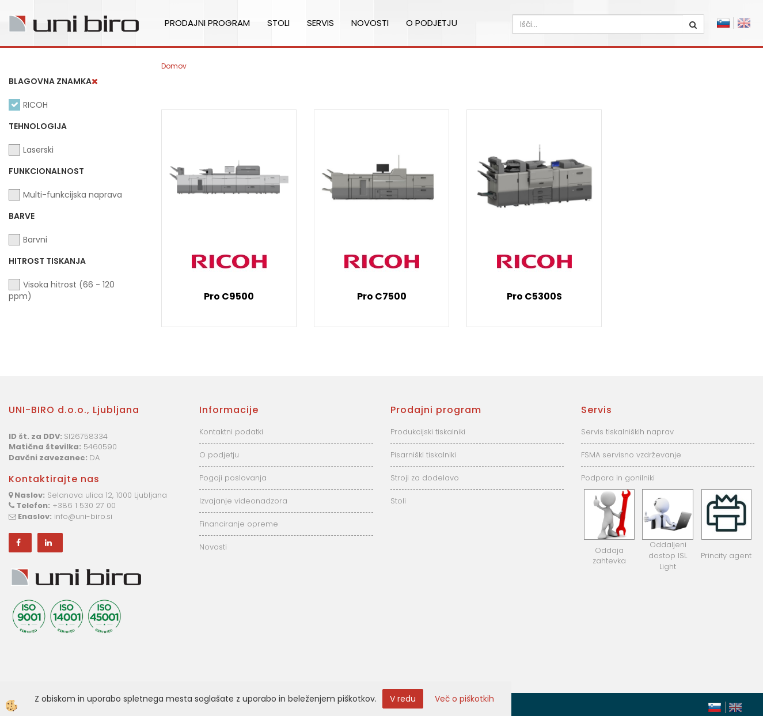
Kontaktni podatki (231, 431)
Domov (174, 66)
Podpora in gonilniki (618, 477)
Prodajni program (207, 23)
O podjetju (431, 23)
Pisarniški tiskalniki (423, 454)
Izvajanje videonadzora (243, 500)
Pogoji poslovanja (233, 477)
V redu (403, 698)
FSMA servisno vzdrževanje (631, 454)
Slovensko (723, 23)
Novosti (370, 23)
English (744, 23)
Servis (320, 23)
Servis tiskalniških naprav (627, 431)
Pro (229, 296)
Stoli (278, 23)
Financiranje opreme (238, 523)
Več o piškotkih (464, 698)
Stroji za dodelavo (424, 477)
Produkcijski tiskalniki (427, 431)
